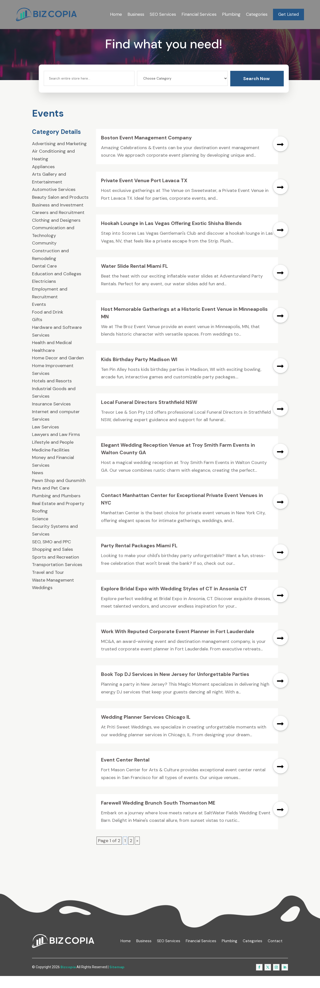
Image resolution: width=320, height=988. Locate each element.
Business (136, 14)
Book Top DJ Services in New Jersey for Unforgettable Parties (175, 686)
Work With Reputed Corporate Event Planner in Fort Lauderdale (177, 643)
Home (116, 14)
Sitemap (116, 979)
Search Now (256, 91)
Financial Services (199, 14)
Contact (275, 953)
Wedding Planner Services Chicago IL (145, 729)
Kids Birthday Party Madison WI (139, 371)
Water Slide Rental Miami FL (134, 278)
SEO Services (163, 14)
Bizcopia (68, 979)
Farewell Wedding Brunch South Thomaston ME (158, 815)
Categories (257, 14)
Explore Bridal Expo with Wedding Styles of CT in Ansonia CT (174, 600)
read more (280, 156)
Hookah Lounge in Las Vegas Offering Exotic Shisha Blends (171, 235)
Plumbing (231, 14)
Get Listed (288, 14)
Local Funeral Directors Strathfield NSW (149, 414)
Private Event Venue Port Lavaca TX (144, 192)
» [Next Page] (137, 853)
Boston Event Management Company (146, 150)
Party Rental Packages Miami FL (139, 558)
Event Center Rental (125, 772)
